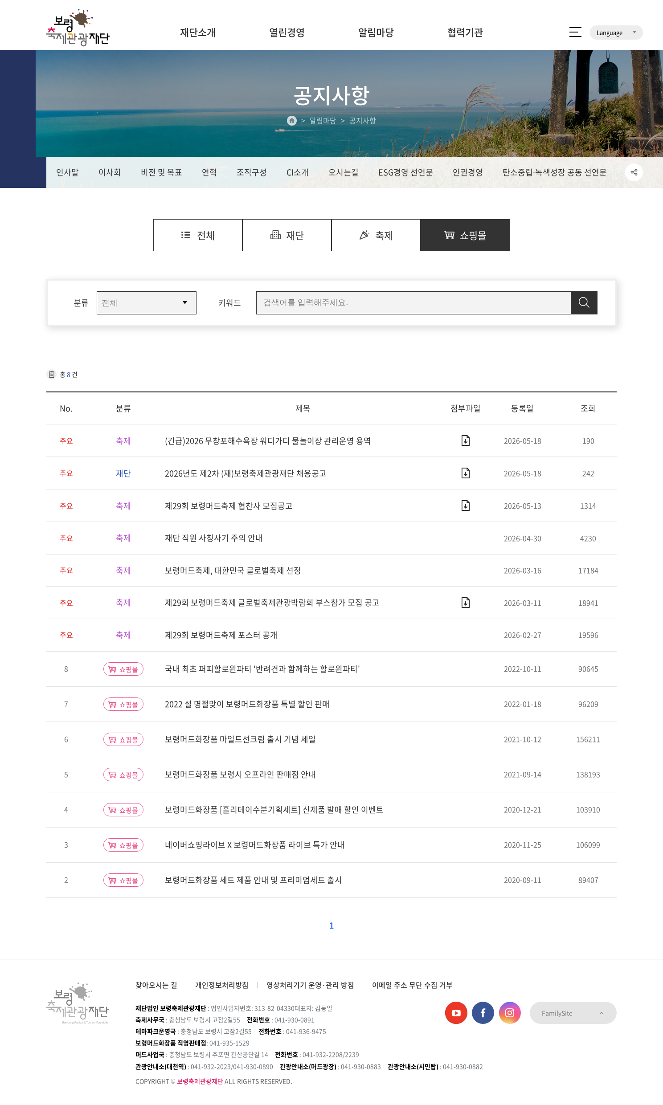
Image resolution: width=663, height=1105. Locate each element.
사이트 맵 (575, 32)
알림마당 (376, 31)
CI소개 (297, 172)
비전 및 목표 (161, 172)
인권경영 (468, 172)
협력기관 (465, 31)
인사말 (67, 172)
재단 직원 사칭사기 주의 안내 (214, 538)
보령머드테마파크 (613, 6)
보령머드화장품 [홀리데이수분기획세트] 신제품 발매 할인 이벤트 (274, 809)
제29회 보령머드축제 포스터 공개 (221, 635)
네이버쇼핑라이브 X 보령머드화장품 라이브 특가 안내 (255, 845)
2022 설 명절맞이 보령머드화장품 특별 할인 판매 (247, 704)
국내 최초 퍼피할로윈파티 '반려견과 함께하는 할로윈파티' (262, 669)
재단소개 (198, 31)
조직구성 (252, 172)
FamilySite (573, 1012)
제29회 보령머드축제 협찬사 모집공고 (229, 506)
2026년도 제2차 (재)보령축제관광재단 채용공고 (246, 473)
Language (616, 32)
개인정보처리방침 (222, 984)
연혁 (209, 172)
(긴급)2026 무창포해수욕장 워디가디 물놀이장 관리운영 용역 (268, 441)
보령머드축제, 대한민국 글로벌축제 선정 (233, 570)
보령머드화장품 (555, 6)
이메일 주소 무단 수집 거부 (412, 984)
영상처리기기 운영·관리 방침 (310, 984)
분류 (81, 303)
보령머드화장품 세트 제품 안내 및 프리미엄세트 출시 (253, 880)
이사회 (109, 172)
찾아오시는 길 (156, 984)
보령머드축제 (502, 6)
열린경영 (287, 31)
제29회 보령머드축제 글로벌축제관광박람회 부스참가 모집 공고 (272, 602)
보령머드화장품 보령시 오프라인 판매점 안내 (240, 774)
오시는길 (343, 172)
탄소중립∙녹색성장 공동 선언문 (555, 172)
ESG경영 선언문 (405, 172)
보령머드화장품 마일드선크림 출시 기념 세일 (240, 739)
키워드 (229, 303)
